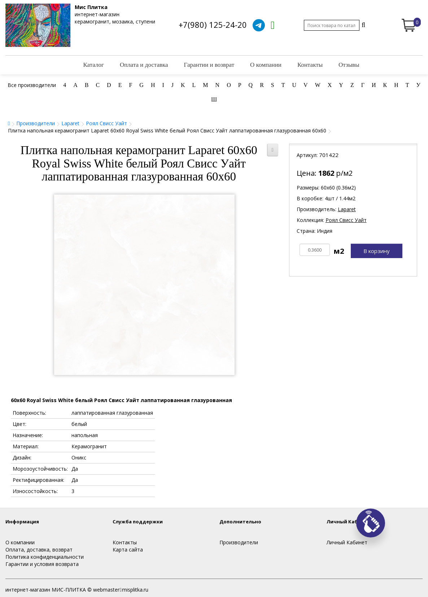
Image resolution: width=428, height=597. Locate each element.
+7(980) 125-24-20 (213, 24)
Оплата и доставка (144, 64)
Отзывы (349, 64)
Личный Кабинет (347, 542)
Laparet (70, 123)
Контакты (310, 64)
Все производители (32, 85)
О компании (265, 64)
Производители (35, 123)
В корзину (376, 250)
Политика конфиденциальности (44, 556)
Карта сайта (128, 549)
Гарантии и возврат (209, 64)
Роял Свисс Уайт (106, 123)
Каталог (93, 64)
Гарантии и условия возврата (42, 564)
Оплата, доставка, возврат (39, 549)
